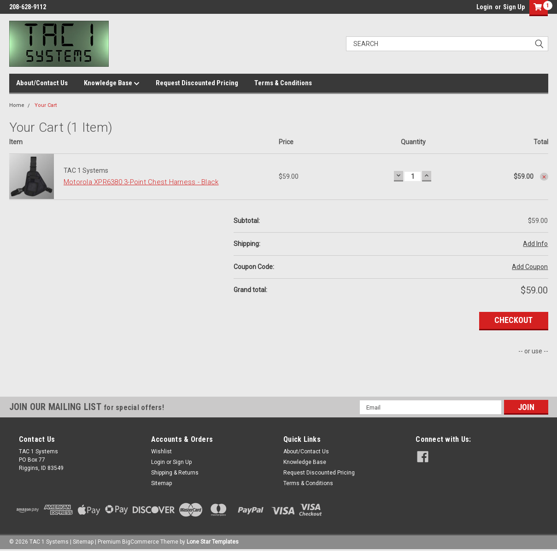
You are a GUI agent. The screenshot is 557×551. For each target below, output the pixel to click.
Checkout (513, 320)
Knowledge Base (112, 83)
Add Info (535, 243)
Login (484, 7)
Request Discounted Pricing (197, 83)
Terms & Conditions (283, 83)
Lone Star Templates (213, 542)
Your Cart (46, 105)
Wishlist (161, 451)
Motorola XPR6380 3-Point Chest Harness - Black (141, 182)
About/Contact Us (42, 83)
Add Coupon (530, 266)
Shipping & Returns (175, 472)
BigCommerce (140, 542)
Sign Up (514, 7)
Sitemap (161, 483)
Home (16, 105)
